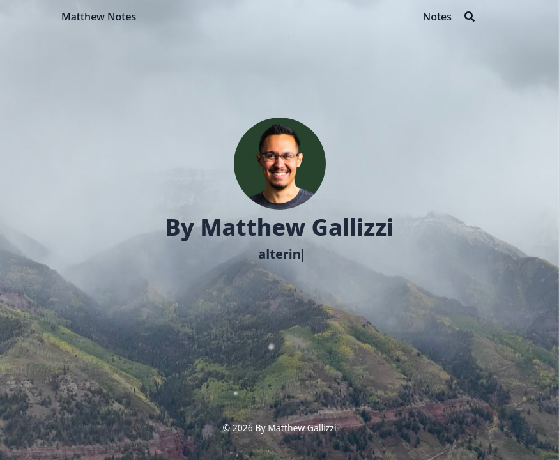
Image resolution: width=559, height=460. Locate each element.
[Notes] (437, 16)
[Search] (469, 17)
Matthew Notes (98, 17)
